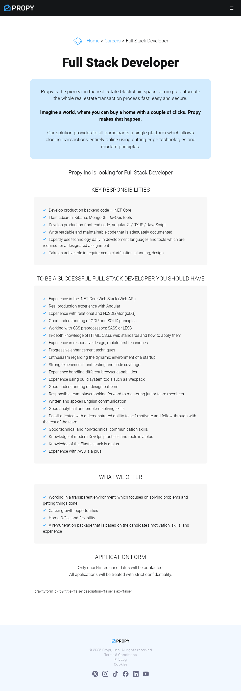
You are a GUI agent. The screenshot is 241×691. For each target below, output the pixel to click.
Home (93, 41)
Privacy (120, 659)
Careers (113, 41)
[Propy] (19, 8)
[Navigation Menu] (231, 8)
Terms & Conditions (120, 654)
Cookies (120, 664)
